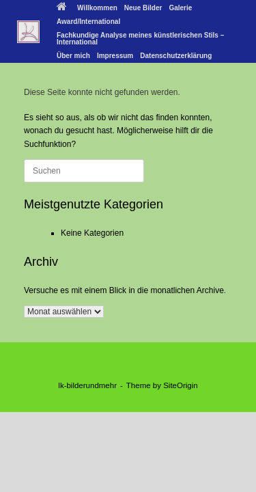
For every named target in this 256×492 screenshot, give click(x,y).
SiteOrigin (180, 385)
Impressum (115, 55)
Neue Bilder (143, 8)
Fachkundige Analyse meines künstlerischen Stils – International (140, 38)
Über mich (73, 55)
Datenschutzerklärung (176, 55)
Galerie (180, 8)
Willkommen (87, 7)
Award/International (88, 21)
